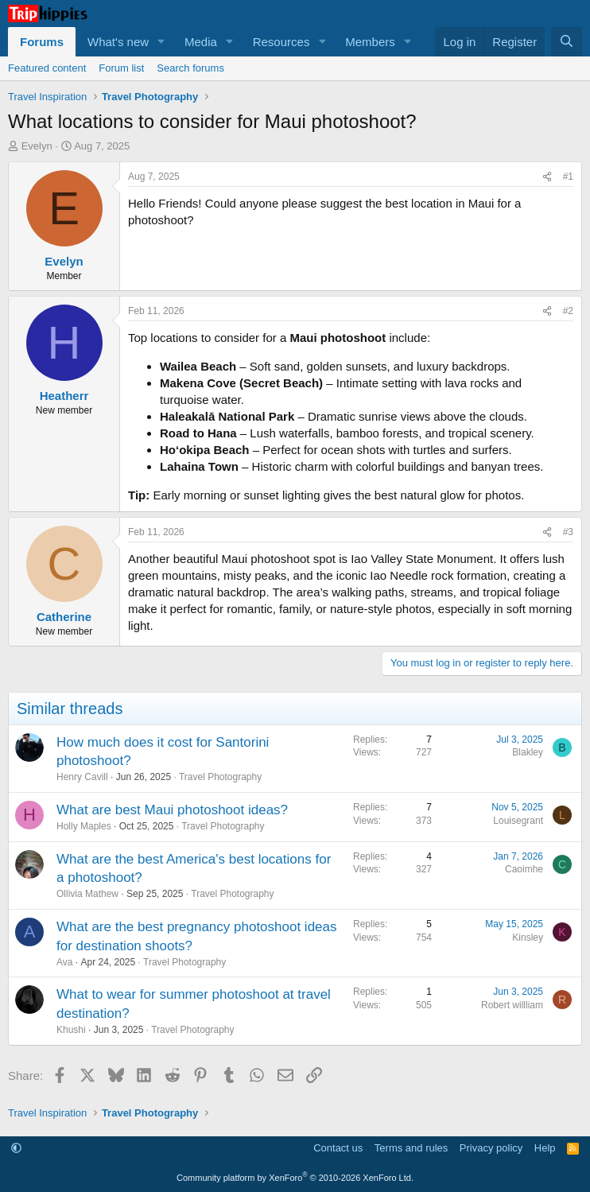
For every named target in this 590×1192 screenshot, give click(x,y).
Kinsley (527, 937)
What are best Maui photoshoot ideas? (172, 809)
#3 (568, 532)
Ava (64, 962)
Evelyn (36, 146)
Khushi (71, 1029)
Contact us (338, 1148)
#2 (568, 310)
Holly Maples (83, 826)
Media (200, 42)
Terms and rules (411, 1148)
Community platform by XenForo (295, 1177)
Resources (281, 42)
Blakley (527, 752)
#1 (568, 176)
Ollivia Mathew (87, 893)
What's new (118, 42)
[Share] (547, 177)
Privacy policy (491, 1148)
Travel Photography (220, 776)
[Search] (566, 41)
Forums (42, 42)
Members (370, 42)
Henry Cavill (82, 776)
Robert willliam (512, 1005)
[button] (161, 41)
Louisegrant (518, 820)
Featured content (47, 68)
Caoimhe (524, 869)
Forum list (121, 68)
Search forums (190, 68)
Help (545, 1148)
